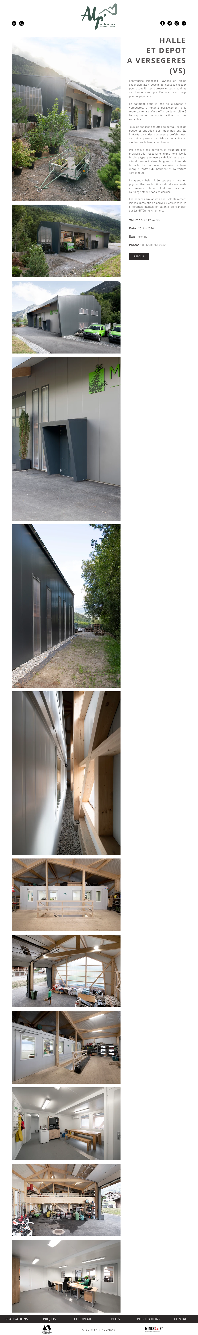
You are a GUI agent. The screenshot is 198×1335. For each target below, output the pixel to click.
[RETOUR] (139, 256)
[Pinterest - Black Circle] (169, 23)
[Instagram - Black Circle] (176, 23)
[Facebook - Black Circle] (162, 23)
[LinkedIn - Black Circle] (184, 23)
